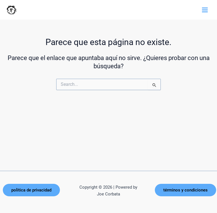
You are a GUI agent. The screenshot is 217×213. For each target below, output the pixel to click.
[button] (31, 190)
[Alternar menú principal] (204, 9)
